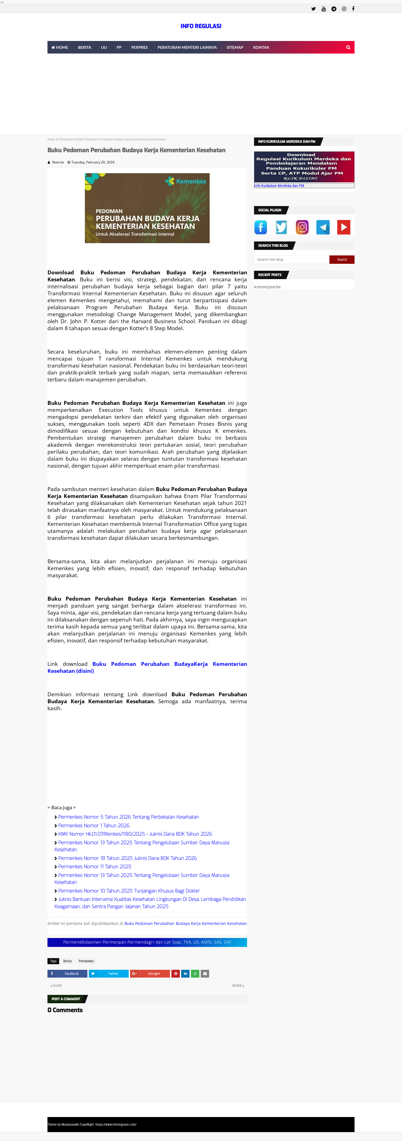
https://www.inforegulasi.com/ (116, 1125)
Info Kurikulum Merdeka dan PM (279, 185)
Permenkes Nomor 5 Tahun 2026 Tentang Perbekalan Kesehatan (128, 817)
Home (51, 139)
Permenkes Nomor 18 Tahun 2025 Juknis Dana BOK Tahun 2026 (127, 858)
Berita (67, 961)
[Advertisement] (201, 96)
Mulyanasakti (70, 1125)
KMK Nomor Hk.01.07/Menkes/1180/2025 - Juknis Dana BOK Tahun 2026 (135, 834)
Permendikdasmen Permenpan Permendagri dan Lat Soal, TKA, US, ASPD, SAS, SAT (147, 942)
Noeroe (58, 162)
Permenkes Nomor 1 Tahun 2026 (94, 826)
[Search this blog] (291, 259)
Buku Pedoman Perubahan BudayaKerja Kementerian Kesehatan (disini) (147, 667)
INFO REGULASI (201, 26)
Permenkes (66, 139)
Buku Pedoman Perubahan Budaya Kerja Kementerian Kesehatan (186, 923)
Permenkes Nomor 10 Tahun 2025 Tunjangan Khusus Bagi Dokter (129, 891)
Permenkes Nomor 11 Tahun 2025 (94, 867)
